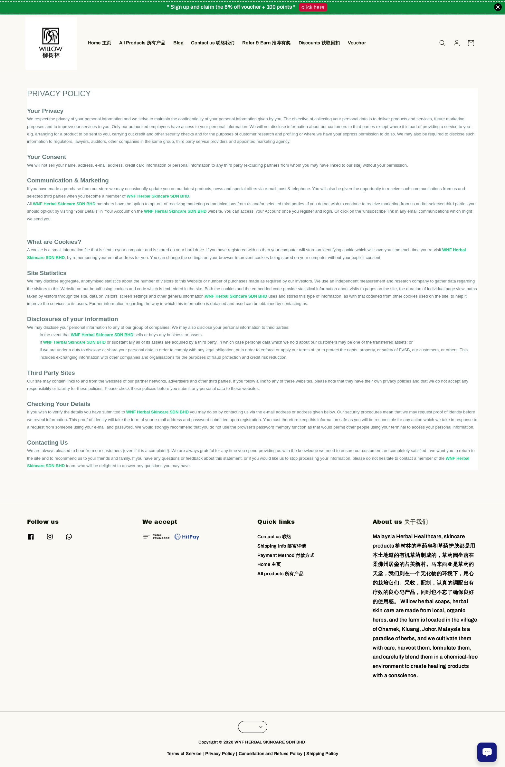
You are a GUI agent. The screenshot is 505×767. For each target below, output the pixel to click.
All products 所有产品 (280, 573)
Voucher (357, 43)
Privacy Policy (220, 754)
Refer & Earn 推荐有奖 (266, 43)
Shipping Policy (322, 754)
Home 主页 (99, 43)
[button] (442, 43)
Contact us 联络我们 (212, 43)
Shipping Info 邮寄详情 (281, 546)
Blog (178, 43)
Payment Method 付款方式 (285, 555)
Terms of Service (184, 754)
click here (313, 7)
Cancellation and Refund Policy (271, 754)
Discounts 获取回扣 (319, 43)
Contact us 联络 (274, 536)
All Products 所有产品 (142, 43)
